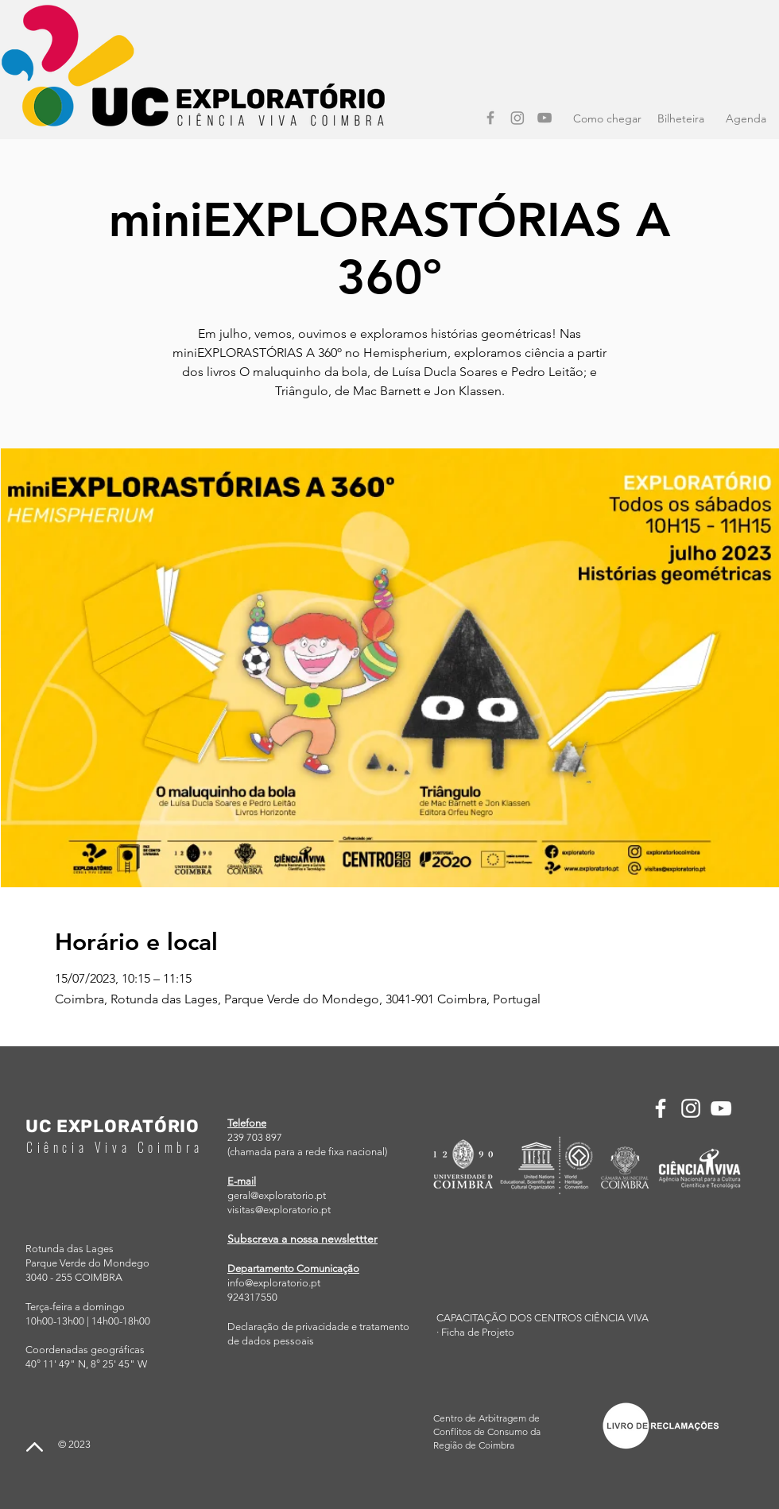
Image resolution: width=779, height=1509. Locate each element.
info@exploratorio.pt (273, 1283)
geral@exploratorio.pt (276, 1195)
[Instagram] (517, 117)
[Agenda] (745, 119)
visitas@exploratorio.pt (279, 1210)
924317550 (252, 1297)
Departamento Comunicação (293, 1268)
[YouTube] (544, 117)
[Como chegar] (607, 119)
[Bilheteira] (680, 119)
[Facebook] (490, 117)
